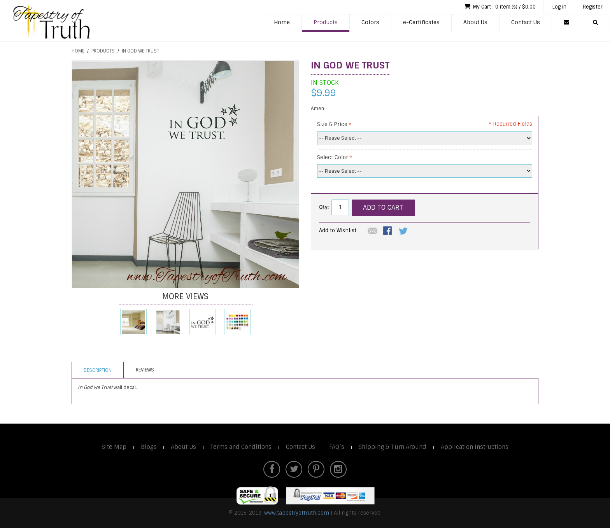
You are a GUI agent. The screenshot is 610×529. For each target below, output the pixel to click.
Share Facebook (388, 231)
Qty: (324, 207)
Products (326, 22)
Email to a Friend (373, 231)
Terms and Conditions (240, 447)
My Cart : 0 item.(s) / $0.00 (493, 7)
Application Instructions (477, 447)
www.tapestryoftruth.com (296, 513)
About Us (475, 22)
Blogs (146, 447)
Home (282, 22)
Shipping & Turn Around (393, 447)
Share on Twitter (404, 231)
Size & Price (332, 124)
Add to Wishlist (337, 230)
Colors (370, 22)
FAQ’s (337, 447)
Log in (556, 7)
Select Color (332, 157)
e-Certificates (421, 22)
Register (591, 7)
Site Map (111, 447)
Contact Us (525, 22)
